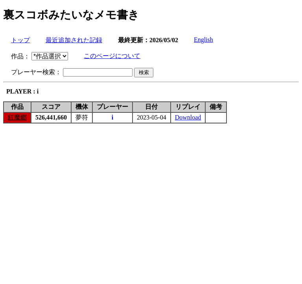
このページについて (112, 55)
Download (188, 117)
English (203, 39)
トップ (20, 40)
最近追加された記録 (74, 40)
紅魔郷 (17, 117)
